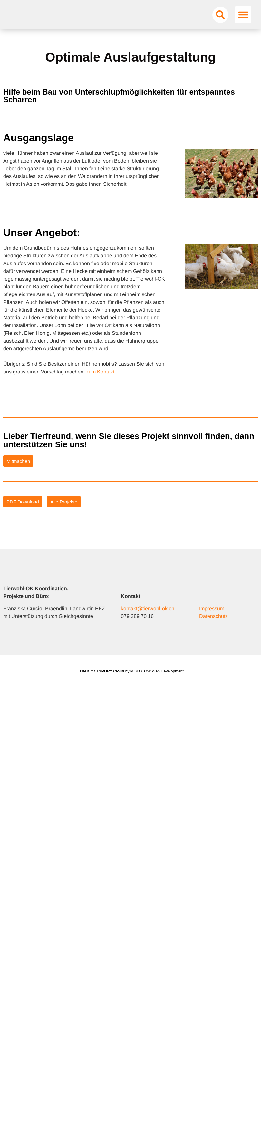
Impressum (211, 617)
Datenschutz (213, 625)
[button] (220, 19)
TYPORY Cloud (110, 680)
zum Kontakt (100, 380)
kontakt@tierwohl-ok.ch (147, 617)
